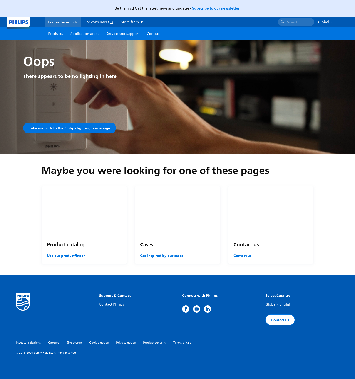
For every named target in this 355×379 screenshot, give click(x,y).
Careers (53, 342)
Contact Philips (111, 305)
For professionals (62, 22)
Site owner (74, 342)
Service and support (122, 34)
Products (55, 34)
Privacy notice (126, 342)
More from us (132, 22)
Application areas (84, 34)
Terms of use (182, 342)
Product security (154, 342)
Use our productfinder (66, 255)
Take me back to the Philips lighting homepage (69, 128)
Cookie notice (99, 342)
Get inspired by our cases (161, 255)
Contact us (242, 255)
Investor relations (28, 342)
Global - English (278, 305)
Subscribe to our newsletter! (216, 8)
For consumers (99, 22)
